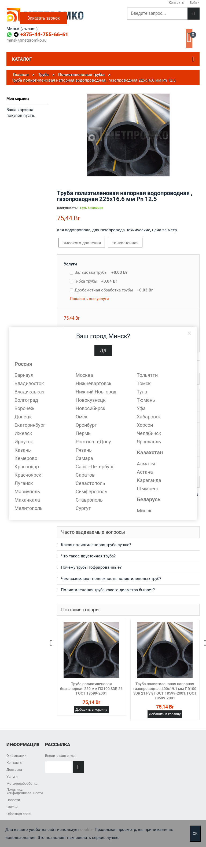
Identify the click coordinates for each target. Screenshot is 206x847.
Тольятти (147, 375)
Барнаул (23, 375)
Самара (84, 458)
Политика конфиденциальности (24, 791)
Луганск (23, 483)
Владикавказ (29, 392)
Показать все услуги (89, 298)
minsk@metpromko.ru (26, 40)
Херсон (145, 425)
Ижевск (23, 433)
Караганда (149, 480)
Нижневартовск (94, 383)
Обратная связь (19, 814)
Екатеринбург (29, 425)
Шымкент (148, 488)
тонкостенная (125, 242)
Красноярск (27, 475)
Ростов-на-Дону (93, 441)
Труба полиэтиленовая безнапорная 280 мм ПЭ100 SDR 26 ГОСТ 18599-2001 (91, 688)
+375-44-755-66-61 (44, 34)
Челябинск (149, 433)
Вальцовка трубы (101, 272)
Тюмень (146, 400)
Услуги (70, 264)
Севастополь (90, 483)
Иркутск (23, 441)
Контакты (14, 762)
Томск (144, 383)
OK (195, 833)
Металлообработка (22, 783)
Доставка (14, 769)
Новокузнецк (91, 400)
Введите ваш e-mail (60, 755)
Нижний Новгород (96, 392)
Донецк (23, 416)
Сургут (83, 508)
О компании (16, 755)
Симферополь (91, 491)
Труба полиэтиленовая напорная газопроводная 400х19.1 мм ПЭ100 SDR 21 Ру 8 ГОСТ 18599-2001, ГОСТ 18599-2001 (165, 691)
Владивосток (29, 383)
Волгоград (26, 400)
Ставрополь (89, 500)
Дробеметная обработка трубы (114, 290)
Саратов (85, 475)
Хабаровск (149, 416)
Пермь (83, 433)
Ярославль (149, 441)
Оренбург (86, 425)
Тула (142, 392)
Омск (81, 416)
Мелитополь (28, 508)
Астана (145, 472)
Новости (13, 800)
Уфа (141, 408)
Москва (84, 375)
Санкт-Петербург (95, 466)
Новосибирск (90, 408)
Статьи (12, 807)
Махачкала (27, 500)
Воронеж (24, 408)
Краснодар (26, 466)
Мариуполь (27, 491)
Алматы (146, 463)
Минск (144, 510)
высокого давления (81, 242)
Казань (22, 450)
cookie (86, 829)
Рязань (84, 450)
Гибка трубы (96, 281)
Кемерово (25, 458)
